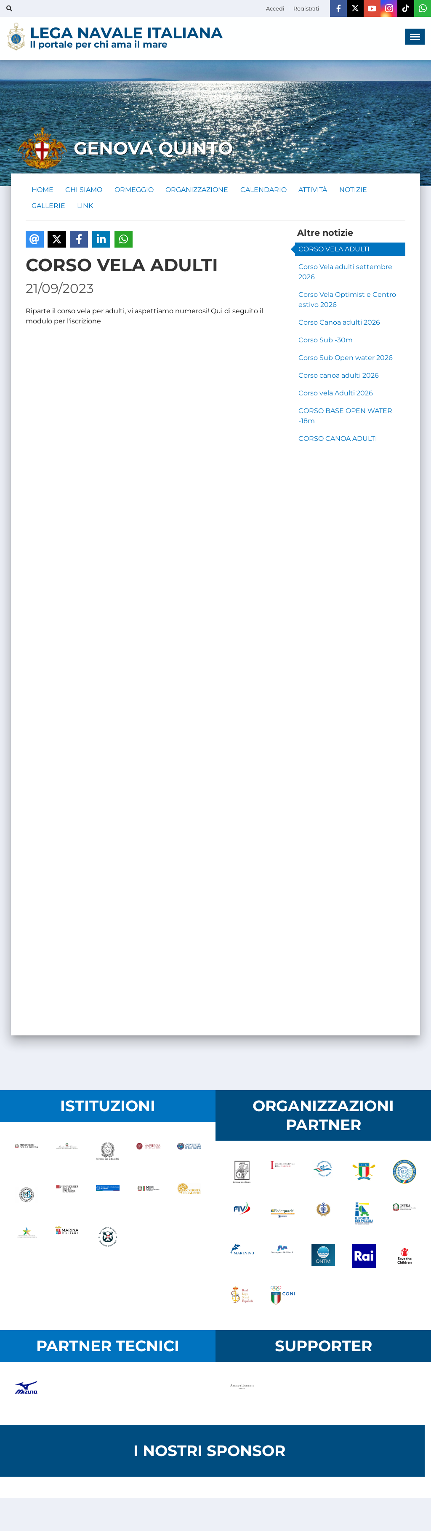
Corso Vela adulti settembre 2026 (345, 273)
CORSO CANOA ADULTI (337, 440)
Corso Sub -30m (325, 342)
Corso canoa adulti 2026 (338, 377)
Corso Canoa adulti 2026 (339, 324)
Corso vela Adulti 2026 (335, 395)
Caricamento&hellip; (160, 690)
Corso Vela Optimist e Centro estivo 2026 (347, 301)
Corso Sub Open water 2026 (345, 359)
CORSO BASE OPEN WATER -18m (345, 417)
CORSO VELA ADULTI (334, 251)
